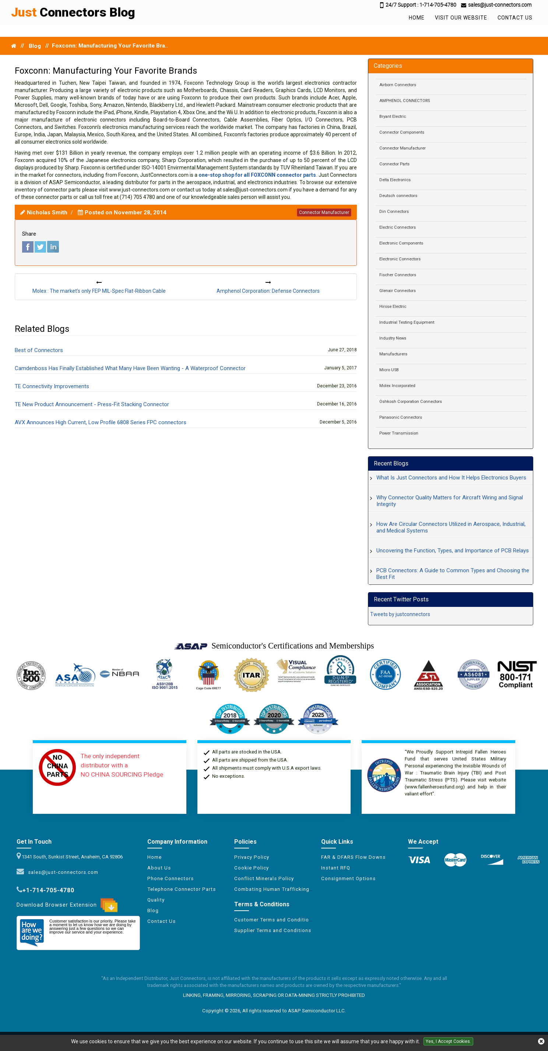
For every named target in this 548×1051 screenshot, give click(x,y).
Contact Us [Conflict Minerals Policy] (161, 921)
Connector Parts (394, 164)
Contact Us (515, 18)
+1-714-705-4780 (48, 890)
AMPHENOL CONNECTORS (404, 100)
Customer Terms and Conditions (274, 919)
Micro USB (389, 370)
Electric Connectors (397, 227)
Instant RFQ (335, 868)
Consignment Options (348, 878)
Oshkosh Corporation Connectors (410, 401)
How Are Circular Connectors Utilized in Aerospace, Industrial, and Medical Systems (451, 527)
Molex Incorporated (397, 385)
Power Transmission (398, 433)
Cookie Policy (251, 868)
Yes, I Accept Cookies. (448, 1041)
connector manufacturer (324, 212)
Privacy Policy (251, 857)
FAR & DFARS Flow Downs (353, 857)
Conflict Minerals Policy (264, 878)
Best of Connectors (39, 350)
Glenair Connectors (397, 290)
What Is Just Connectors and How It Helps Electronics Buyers (451, 477)
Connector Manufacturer (402, 148)
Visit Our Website (461, 18)
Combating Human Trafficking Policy (280, 889)
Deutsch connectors (398, 195)
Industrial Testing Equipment (406, 322)
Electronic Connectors (400, 259)
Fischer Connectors (397, 275)
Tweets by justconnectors (400, 614)
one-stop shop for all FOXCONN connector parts (257, 175)
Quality (156, 900)
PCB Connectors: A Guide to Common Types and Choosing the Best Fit (452, 573)
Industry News (392, 338)
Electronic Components (401, 243)
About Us (159, 868)
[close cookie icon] (541, 1041)
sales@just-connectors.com (61, 872)
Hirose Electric (392, 306)
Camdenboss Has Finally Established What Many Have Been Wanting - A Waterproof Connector (130, 368)
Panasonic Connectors (400, 417)
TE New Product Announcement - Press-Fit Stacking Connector (92, 404)
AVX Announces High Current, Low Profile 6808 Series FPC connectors (100, 422)
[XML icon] (274, 897)
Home (417, 18)
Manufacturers (393, 354)
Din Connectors (394, 211)
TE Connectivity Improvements (52, 386)
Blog (35, 46)
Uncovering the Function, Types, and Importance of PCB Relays (452, 550)
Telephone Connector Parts (181, 889)
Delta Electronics (395, 179)
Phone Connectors (170, 878)
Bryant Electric (392, 116)
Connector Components (401, 132)
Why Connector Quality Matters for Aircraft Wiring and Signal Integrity (449, 500)
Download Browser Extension (67, 905)
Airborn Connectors (397, 84)
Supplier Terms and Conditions (272, 930)
